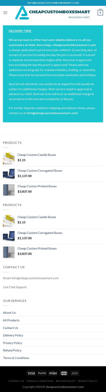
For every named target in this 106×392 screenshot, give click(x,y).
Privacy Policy (12, 343)
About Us (9, 312)
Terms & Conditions (16, 358)
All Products (11, 320)
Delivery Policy (13, 335)
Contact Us (10, 328)
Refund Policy (12, 350)
